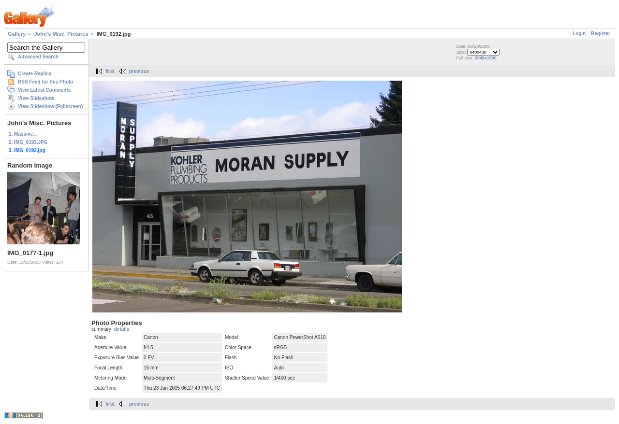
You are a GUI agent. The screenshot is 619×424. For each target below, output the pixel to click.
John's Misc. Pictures (61, 34)
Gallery (17, 34)
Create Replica (34, 73)
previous (139, 71)
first (110, 71)
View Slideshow (36, 98)
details (122, 329)
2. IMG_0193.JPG (28, 142)
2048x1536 (486, 58)
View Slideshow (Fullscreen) (50, 106)
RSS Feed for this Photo (45, 82)
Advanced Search (38, 56)
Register (600, 33)
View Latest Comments (44, 90)
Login (579, 33)
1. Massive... (23, 134)
